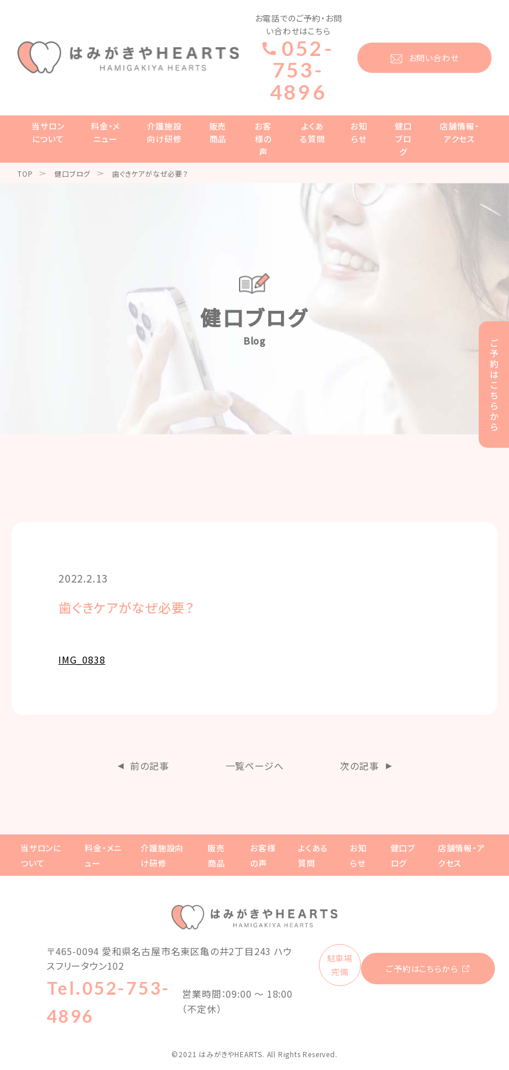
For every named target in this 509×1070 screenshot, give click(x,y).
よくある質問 (312, 132)
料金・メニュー (105, 132)
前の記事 (149, 766)
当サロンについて (47, 132)
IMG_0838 (81, 659)
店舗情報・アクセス (459, 132)
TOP (25, 173)
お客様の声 (263, 139)
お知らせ (358, 132)
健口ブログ (403, 139)
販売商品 (218, 132)
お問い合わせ (434, 58)
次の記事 (359, 766)
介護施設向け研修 (164, 132)
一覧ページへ (255, 766)
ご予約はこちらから (422, 968)
